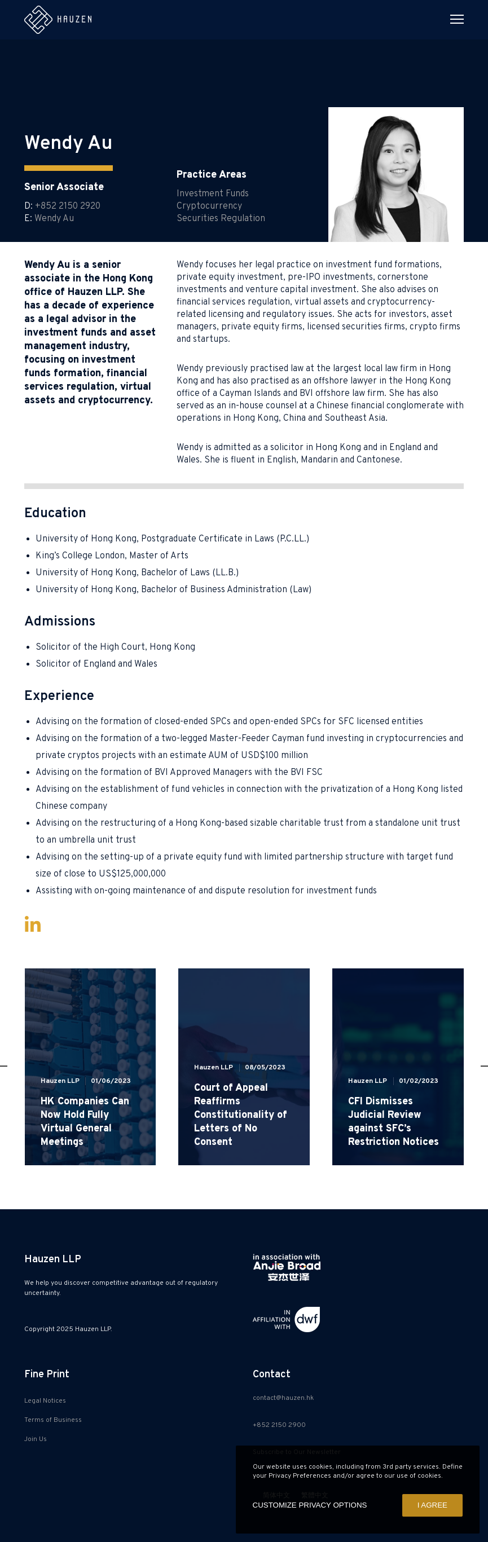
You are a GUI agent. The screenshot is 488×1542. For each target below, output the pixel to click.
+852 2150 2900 (279, 1425)
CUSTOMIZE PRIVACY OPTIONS (310, 1505)
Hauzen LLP (60, 1081)
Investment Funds (213, 194)
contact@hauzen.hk (283, 1398)
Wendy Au (54, 218)
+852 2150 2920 (67, 206)
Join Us (35, 1439)
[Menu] (452, 19)
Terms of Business (53, 1420)
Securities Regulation (221, 218)
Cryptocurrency (209, 206)
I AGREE (432, 1505)
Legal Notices (45, 1401)
